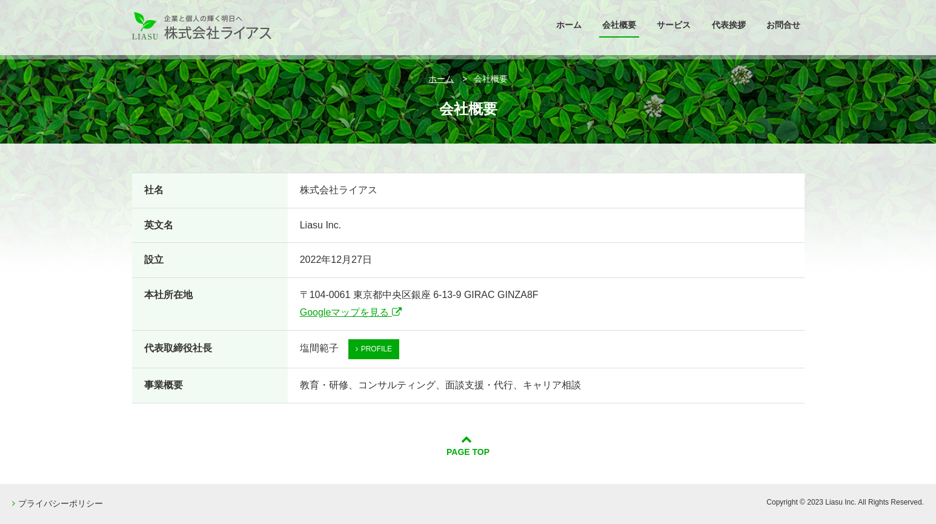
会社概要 (619, 25)
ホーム (569, 25)
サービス (674, 25)
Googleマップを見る (351, 312)
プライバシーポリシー (57, 503)
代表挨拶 (729, 25)
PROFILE (374, 349)
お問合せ (783, 25)
